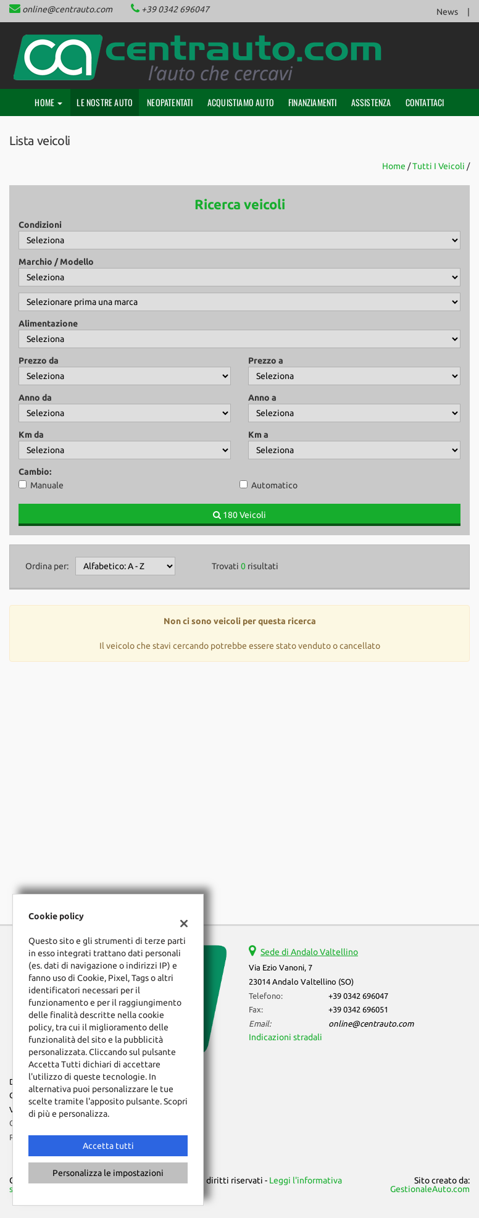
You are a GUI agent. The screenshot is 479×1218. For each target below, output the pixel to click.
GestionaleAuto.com (430, 1189)
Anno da (35, 398)
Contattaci (425, 102)
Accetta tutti (108, 1146)
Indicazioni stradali (285, 1037)
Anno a (262, 398)
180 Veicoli (239, 515)
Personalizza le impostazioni (108, 1173)
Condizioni (40, 225)
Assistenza (371, 102)
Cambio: (35, 472)
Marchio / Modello (56, 262)
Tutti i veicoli (438, 166)
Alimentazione (48, 323)
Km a (258, 435)
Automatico (274, 485)
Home (48, 102)
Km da (31, 435)
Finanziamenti (312, 102)
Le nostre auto (105, 102)
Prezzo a (265, 360)
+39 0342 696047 (175, 9)
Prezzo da (39, 360)
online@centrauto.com (67, 9)
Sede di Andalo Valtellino (309, 952)
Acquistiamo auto (240, 102)
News (447, 12)
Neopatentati (170, 102)
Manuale (46, 485)
